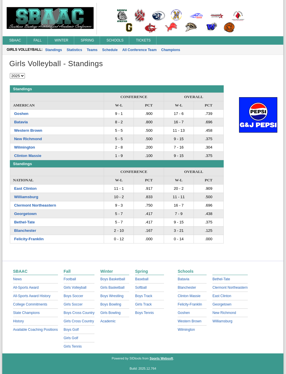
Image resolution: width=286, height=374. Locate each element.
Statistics (74, 50)
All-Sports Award (26, 288)
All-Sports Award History (31, 296)
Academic (108, 321)
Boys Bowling (110, 304)
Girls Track (143, 304)
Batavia (21, 122)
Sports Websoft (161, 358)
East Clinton (25, 188)
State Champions (26, 313)
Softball (141, 288)
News (17, 279)
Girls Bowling (110, 313)
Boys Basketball (112, 279)
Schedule (110, 50)
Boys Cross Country (79, 313)
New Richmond (28, 139)
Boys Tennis (144, 313)
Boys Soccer (73, 296)
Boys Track (143, 296)
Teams (92, 50)
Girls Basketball (112, 288)
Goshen (21, 113)
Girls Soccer (73, 304)
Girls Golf (71, 338)
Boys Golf (71, 330)
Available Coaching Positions (35, 330)
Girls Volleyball (75, 288)
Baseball (141, 279)
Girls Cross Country (79, 321)
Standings (53, 50)
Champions (170, 50)
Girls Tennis (73, 346)
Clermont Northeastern (35, 205)
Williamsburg (26, 197)
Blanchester (25, 230)
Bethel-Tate (24, 222)
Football (70, 279)
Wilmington (24, 147)
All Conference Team (139, 50)
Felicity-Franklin (29, 239)
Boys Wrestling (111, 296)
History (18, 321)
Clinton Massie (27, 155)
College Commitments (30, 304)
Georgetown (25, 214)
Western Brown (28, 130)
